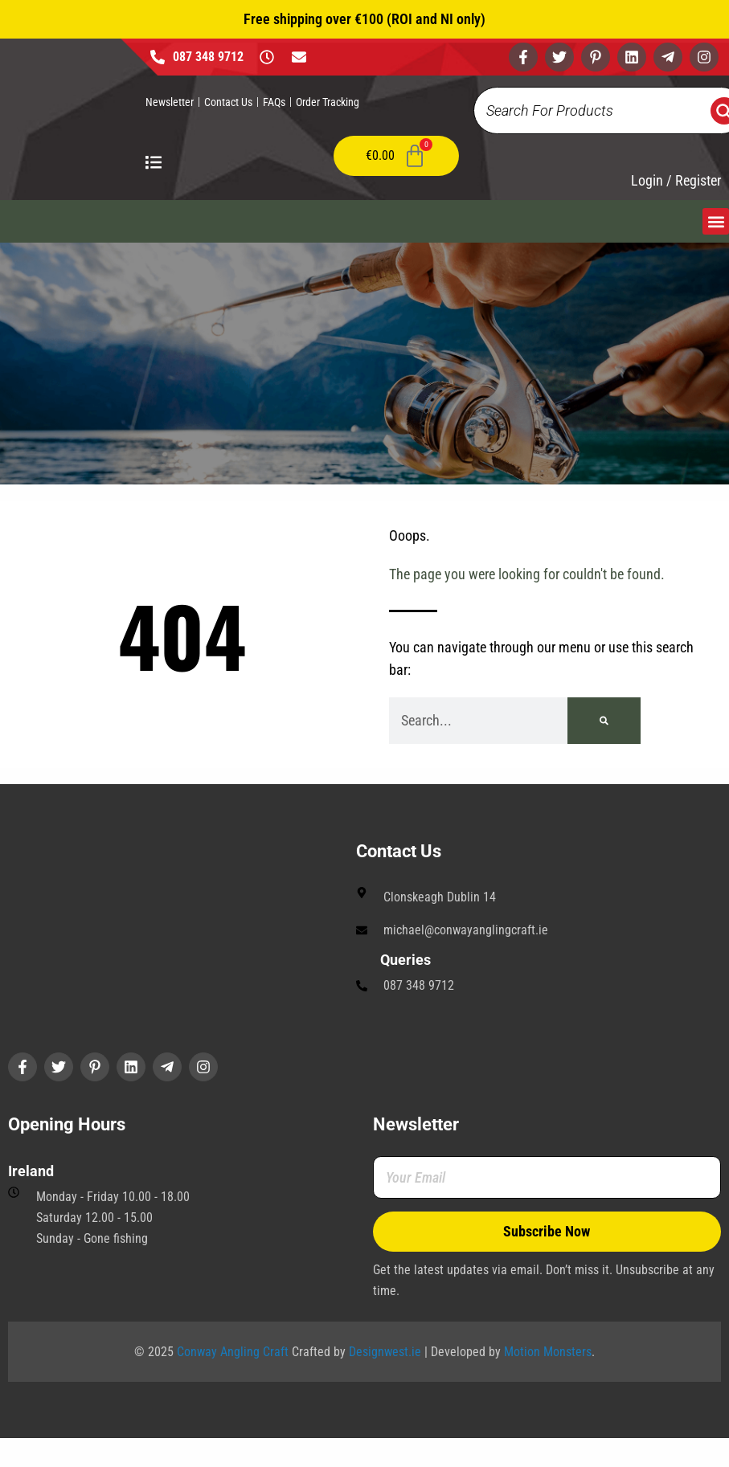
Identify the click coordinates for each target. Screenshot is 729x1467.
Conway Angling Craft (233, 1351)
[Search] (604, 720)
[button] (715, 221)
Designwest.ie (385, 1351)
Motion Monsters (548, 1351)
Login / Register (676, 180)
